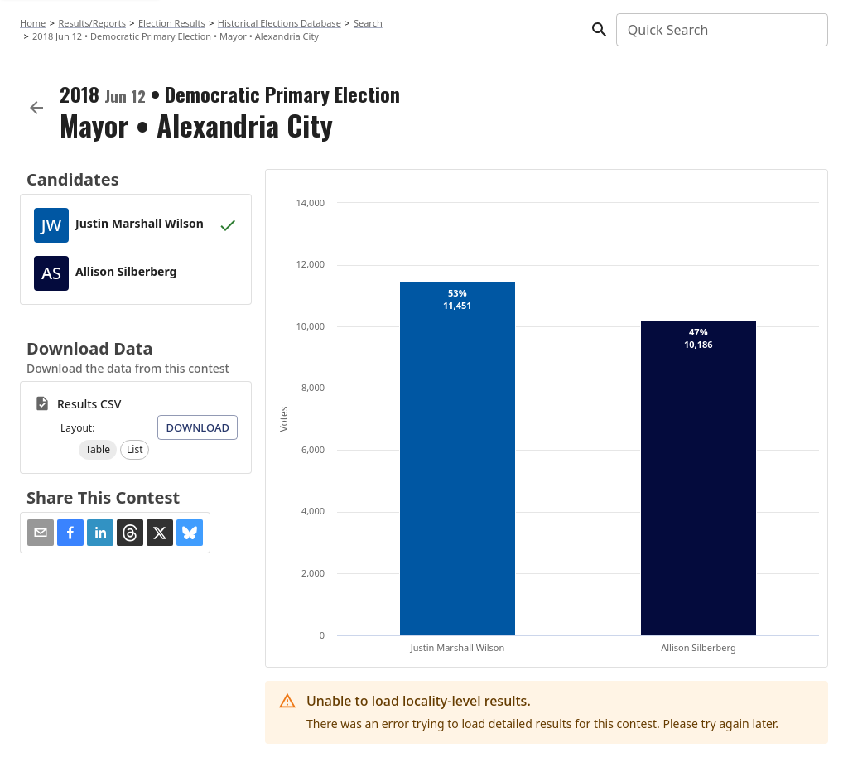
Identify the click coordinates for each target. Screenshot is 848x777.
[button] (98, 450)
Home (33, 23)
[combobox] (721, 29)
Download (197, 427)
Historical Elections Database (279, 23)
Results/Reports (92, 23)
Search (368, 23)
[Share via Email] (40, 532)
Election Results (171, 23)
